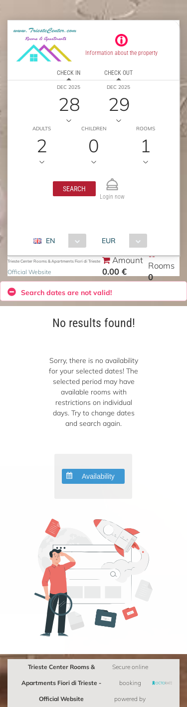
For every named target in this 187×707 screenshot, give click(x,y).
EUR (109, 240)
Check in (68, 73)
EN (50, 240)
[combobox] (63, 240)
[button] (74, 188)
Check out (118, 73)
